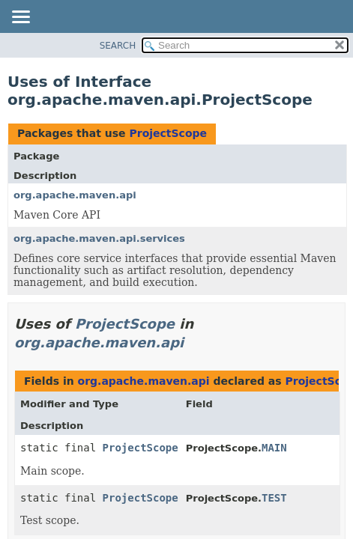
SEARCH (118, 45)
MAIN (274, 448)
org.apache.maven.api (74, 195)
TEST (274, 498)
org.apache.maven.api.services (99, 238)
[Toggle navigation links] (20, 17)
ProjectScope (168, 133)
